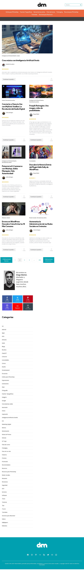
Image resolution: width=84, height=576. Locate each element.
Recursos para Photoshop (71, 12)
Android (4, 336)
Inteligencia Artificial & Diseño (9, 55)
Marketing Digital (6, 431)
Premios (4, 465)
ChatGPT (4, 360)
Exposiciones (5, 387)
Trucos (4, 515)
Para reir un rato (6, 458)
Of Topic (4, 448)
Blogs (3, 353)
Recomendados (6, 471)
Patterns (4, 461)
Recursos (4, 475)
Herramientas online (39, 12)
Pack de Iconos (51, 12)
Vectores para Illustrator (46, 14)
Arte (3, 343)
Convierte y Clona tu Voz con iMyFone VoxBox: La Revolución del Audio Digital (13, 111)
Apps (3, 339)
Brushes (4, 356)
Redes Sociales (32, 223)
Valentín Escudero (10, 67)
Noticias (4, 444)
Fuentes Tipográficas (26, 12)
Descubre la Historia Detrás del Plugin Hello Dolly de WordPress (40, 170)
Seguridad (4, 492)
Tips (3, 512)
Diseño (8, 223)
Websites (4, 223)
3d (2, 333)
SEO (3, 495)
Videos (4, 525)
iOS (3, 427)
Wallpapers (5, 529)
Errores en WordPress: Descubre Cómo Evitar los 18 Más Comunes (13, 229)
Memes (4, 434)
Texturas (4, 509)
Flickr (3, 394)
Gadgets (4, 404)
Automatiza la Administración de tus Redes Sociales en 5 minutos (39, 231)
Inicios (3, 417)
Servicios (4, 498)
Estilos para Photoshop (12, 12)
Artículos (4, 346)
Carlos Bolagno (9, 118)
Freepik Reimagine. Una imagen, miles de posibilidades (40, 111)
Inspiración (5, 421)
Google (4, 407)
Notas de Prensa (6, 441)
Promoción (5, 468)
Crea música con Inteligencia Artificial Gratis (21, 61)
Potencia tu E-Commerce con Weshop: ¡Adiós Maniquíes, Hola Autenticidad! (9, 174)
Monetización (5, 437)
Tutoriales (34, 14)
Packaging (60, 12)
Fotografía (4, 397)
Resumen (4, 485)
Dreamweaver (6, 377)
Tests (3, 505)
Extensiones (5, 390)
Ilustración (4, 414)
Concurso (4, 363)
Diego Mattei (36, 117)
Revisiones (5, 488)
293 (40, 266)
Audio (18, 55)
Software (4, 502)
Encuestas (4, 380)
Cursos (4, 370)
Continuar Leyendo (8, 82)
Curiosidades (32, 164)
